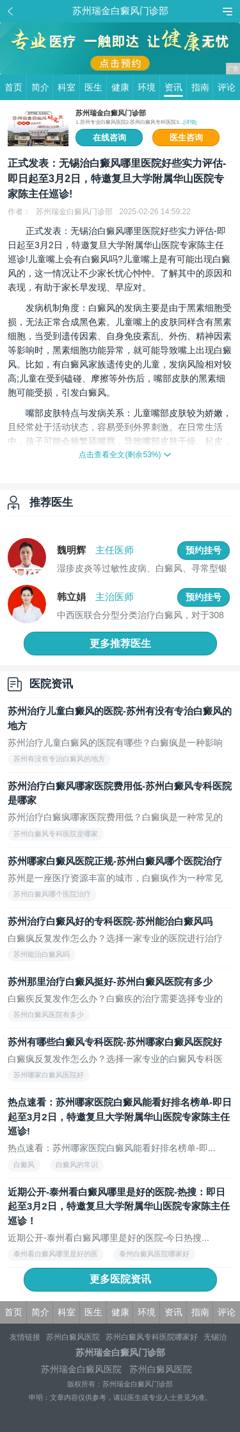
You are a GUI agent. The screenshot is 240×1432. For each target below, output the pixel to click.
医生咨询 (186, 137)
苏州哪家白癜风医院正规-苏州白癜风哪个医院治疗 (115, 860)
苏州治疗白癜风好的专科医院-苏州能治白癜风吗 (110, 921)
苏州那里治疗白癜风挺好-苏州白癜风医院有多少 (110, 981)
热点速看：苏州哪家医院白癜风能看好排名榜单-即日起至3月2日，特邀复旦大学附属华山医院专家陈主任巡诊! (120, 1116)
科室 (69, 87)
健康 (122, 87)
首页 (15, 87)
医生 (95, 87)
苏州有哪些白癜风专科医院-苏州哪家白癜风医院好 (115, 1041)
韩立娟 (71, 596)
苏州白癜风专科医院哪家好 (152, 1337)
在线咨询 (109, 137)
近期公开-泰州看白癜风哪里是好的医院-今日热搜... (108, 1238)
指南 (202, 87)
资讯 (175, 87)
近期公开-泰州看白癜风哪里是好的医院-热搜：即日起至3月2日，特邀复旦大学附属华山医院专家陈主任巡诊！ (119, 1206)
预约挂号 (203, 550)
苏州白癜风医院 (73, 1337)
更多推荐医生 (120, 643)
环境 (149, 87)
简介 (42, 87)
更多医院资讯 (120, 1279)
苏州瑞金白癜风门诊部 (111, 113)
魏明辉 (71, 549)
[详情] (189, 122)
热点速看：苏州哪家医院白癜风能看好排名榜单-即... (111, 1148)
